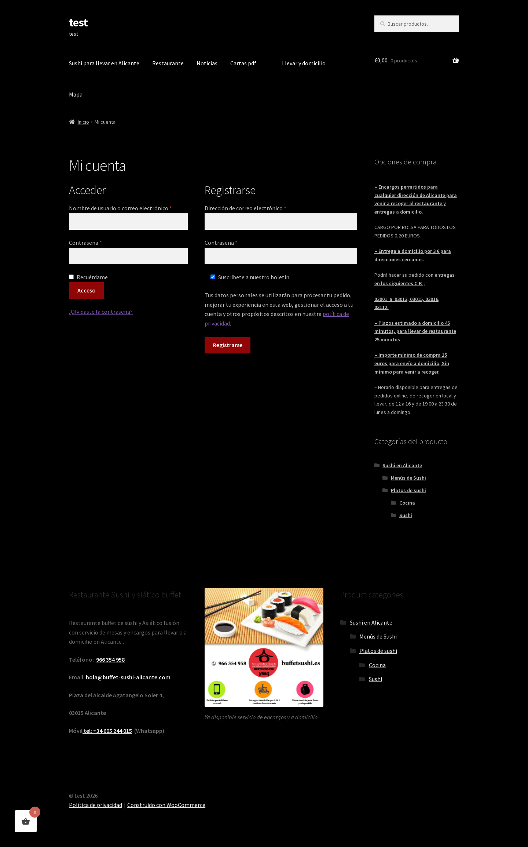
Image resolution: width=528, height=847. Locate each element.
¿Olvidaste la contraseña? (101, 311)
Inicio (83, 122)
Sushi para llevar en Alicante (104, 63)
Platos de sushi (408, 490)
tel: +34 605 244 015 (107, 730)
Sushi (405, 515)
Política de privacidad (95, 804)
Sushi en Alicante (402, 465)
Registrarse (227, 345)
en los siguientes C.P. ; (399, 283)
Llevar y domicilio (304, 63)
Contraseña (100, 242)
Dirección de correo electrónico (260, 208)
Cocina (407, 502)
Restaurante (168, 63)
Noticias (207, 63)
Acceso (86, 290)
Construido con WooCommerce (166, 804)
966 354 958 (110, 659)
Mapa (75, 94)
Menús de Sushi (408, 478)
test (78, 22)
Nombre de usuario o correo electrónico (128, 208)
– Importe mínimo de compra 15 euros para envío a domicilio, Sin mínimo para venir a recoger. (411, 363)
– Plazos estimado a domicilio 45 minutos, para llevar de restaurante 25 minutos (415, 331)
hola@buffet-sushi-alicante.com (128, 677)
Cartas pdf (243, 63)
